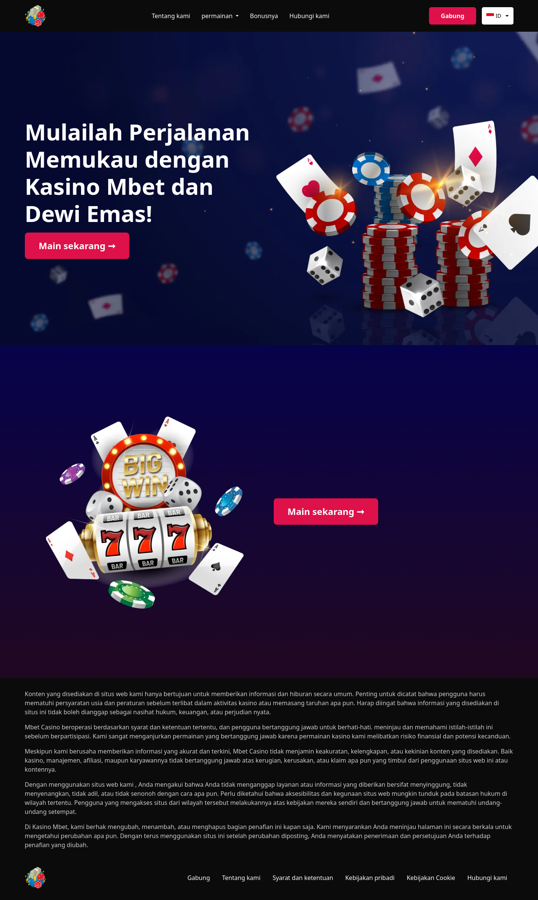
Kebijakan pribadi (370, 878)
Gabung (452, 16)
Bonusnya (264, 16)
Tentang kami (171, 16)
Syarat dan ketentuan (303, 878)
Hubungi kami (310, 16)
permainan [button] (218, 16)
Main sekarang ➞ (77, 245)
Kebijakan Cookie (431, 878)
